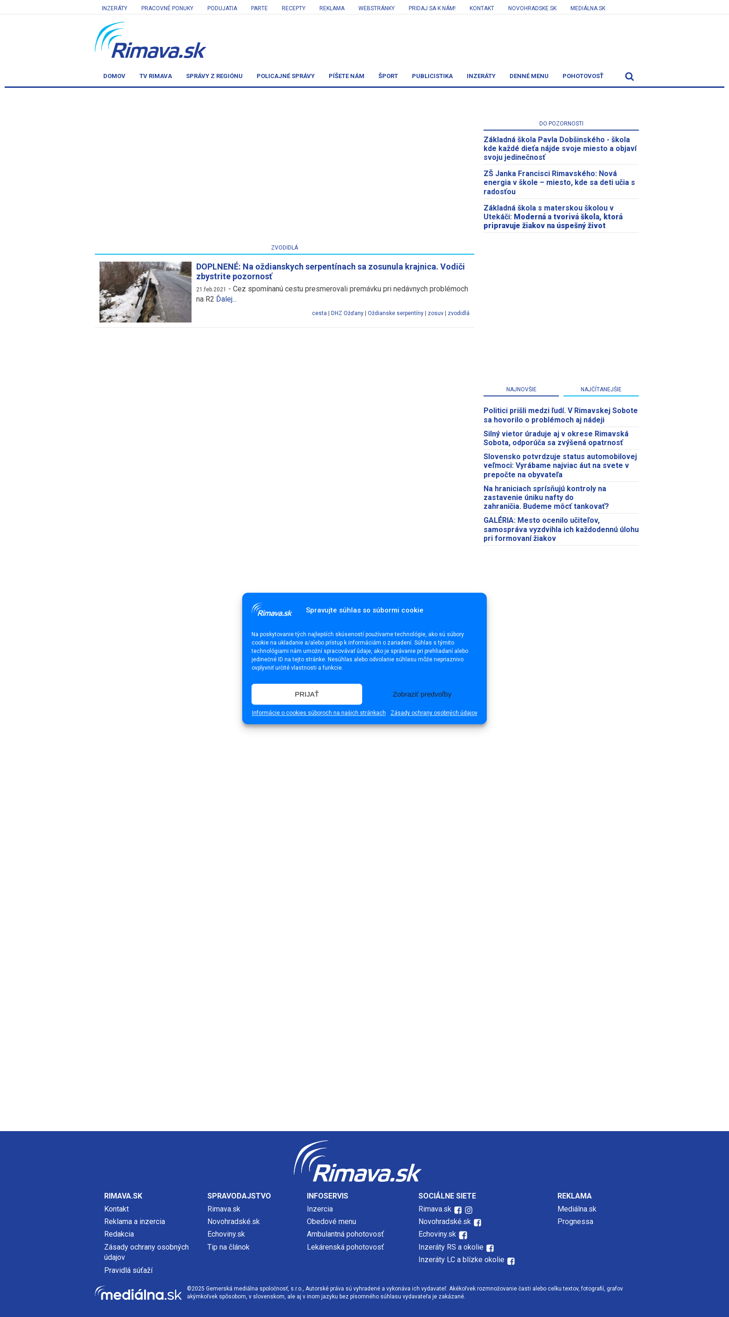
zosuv (436, 313)
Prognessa (575, 1221)
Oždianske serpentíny (396, 313)
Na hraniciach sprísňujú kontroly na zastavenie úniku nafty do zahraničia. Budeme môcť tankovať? (546, 497)
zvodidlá (459, 313)
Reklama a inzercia (134, 1221)
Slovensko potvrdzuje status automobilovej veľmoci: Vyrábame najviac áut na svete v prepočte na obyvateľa (560, 465)
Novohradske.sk (532, 8)
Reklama (332, 8)
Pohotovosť (583, 75)
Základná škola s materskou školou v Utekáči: (553, 217)
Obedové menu (331, 1221)
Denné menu (529, 75)
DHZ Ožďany (347, 313)
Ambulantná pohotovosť (346, 1234)
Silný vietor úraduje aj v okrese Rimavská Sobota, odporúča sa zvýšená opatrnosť (556, 438)
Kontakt (482, 8)
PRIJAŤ (307, 694)
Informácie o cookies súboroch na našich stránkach (319, 713)
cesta (319, 313)
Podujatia (222, 8)
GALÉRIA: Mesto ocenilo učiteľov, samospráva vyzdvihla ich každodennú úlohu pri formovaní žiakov (561, 529)
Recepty (293, 8)
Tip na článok (228, 1247)
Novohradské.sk (233, 1221)
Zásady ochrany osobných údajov (434, 713)
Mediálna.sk (587, 8)
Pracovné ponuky (167, 8)
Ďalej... (226, 299)
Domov (114, 75)
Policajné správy (286, 75)
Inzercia (320, 1209)
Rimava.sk (223, 1209)
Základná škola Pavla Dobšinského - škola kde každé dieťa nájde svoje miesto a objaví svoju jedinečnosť (560, 148)
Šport (388, 75)
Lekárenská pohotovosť (346, 1247)
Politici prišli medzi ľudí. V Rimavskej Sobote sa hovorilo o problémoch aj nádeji (561, 415)
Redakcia (119, 1234)
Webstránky (376, 8)
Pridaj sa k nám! (432, 8)
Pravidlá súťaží (128, 1270)
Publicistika (432, 75)
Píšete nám (346, 75)
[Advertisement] (284, 168)
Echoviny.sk (226, 1234)
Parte (259, 8)
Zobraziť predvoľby (422, 694)
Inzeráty (114, 8)
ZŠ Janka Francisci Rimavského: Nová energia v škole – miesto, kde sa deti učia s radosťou (559, 182)
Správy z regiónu (214, 75)
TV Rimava (155, 75)
